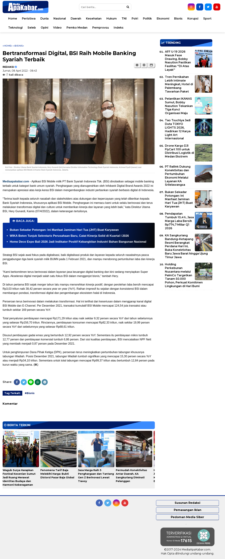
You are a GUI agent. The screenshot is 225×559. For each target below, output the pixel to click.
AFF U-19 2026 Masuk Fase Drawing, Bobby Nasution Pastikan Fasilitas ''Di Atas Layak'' (178, 60)
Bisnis (178, 18)
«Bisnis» (18, 45)
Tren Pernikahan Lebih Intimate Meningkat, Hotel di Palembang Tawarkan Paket (179, 84)
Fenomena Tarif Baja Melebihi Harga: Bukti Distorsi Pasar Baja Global (57, 474)
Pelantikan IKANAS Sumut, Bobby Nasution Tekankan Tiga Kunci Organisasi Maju (179, 106)
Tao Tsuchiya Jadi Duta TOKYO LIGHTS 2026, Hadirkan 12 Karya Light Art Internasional (178, 129)
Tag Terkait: (12, 393)
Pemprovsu (100, 27)
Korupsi (192, 18)
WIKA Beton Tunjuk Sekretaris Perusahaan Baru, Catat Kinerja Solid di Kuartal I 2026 (69, 235)
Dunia (44, 18)
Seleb (32, 27)
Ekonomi (163, 18)
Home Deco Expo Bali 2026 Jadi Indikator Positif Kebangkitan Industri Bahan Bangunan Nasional (78, 241)
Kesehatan (94, 18)
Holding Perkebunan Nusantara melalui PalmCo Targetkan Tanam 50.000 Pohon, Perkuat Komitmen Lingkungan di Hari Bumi (184, 275)
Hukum (111, 18)
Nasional (59, 18)
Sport (207, 18)
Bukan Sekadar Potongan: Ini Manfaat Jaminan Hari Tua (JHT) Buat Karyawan (64, 230)
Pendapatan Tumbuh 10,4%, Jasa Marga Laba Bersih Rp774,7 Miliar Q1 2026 (179, 221)
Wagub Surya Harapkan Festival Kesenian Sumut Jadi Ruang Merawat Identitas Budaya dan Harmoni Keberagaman (19, 477)
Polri (135, 18)
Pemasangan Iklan (187, 510)
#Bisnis (29, 393)
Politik (147, 18)
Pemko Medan (77, 27)
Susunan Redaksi (187, 502)
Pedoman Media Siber (187, 517)
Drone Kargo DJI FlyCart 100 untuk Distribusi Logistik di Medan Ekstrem (179, 151)
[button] (151, 65)
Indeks (118, 27)
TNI (124, 18)
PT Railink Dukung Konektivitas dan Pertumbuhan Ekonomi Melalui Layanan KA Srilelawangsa (178, 175)
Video (57, 27)
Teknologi (15, 27)
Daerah (76, 18)
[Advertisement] (186, 317)
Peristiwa (29, 18)
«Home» (8, 45)
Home (12, 18)
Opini (44, 27)
